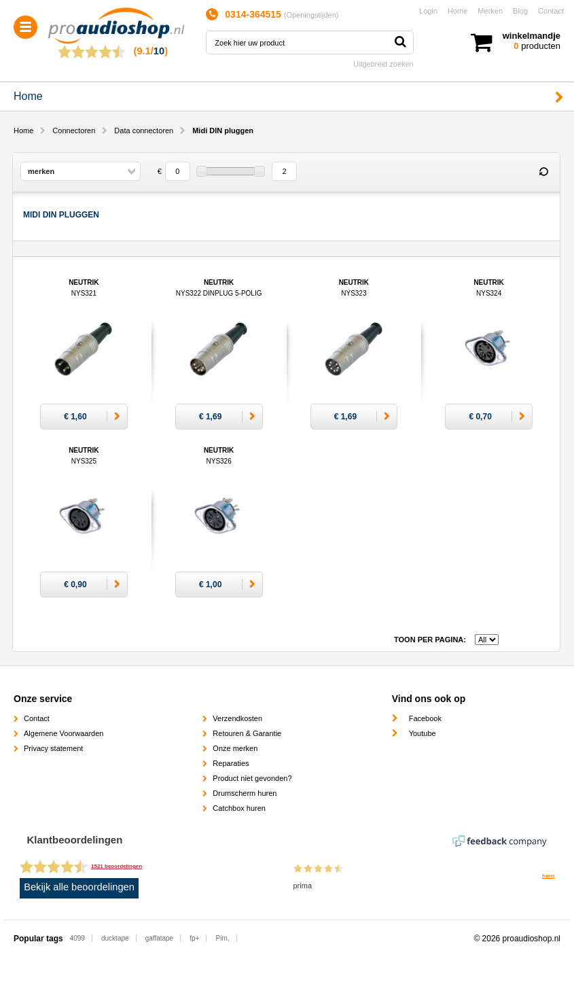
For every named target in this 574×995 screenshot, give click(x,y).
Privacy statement (53, 748)
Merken (490, 11)
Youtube (422, 733)
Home (457, 11)
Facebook (425, 718)
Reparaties (231, 763)
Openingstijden (311, 15)
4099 (77, 938)
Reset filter (543, 172)
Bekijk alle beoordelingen (79, 886)
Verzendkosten (237, 718)
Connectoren (73, 130)
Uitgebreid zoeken (383, 64)
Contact (551, 11)
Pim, (223, 938)
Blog (520, 11)
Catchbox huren (239, 808)
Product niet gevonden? (252, 778)
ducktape (115, 938)
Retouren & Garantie (247, 733)
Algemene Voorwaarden (63, 733)
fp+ (194, 938)
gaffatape (159, 938)
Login (428, 11)
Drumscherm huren (244, 793)
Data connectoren (143, 130)
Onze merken (235, 748)
